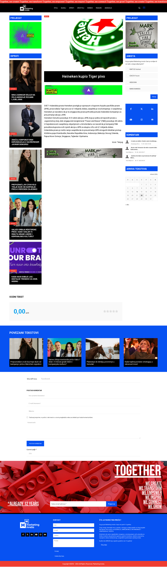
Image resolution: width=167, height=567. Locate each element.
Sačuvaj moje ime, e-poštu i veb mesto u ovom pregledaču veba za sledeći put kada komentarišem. (61, 417)
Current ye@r (32, 450)
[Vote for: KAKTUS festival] (141, 69)
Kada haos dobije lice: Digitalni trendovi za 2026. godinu (25, 279)
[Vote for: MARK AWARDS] (141, 89)
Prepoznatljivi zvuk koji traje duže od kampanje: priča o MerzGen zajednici (24, 187)
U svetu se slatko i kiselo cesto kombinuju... (144, 141)
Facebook (45, 379)
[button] (139, 8)
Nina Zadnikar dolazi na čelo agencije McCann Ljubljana (23, 97)
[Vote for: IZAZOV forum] (141, 76)
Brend (13, 178)
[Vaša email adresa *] (78, 504)
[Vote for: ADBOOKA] (141, 82)
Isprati (13, 89)
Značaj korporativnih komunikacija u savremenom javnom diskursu (25, 142)
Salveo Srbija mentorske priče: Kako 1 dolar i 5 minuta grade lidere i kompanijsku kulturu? (24, 233)
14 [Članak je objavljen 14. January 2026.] (137, 192)
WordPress (32, 379)
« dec (127, 205)
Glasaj (154, 97)
